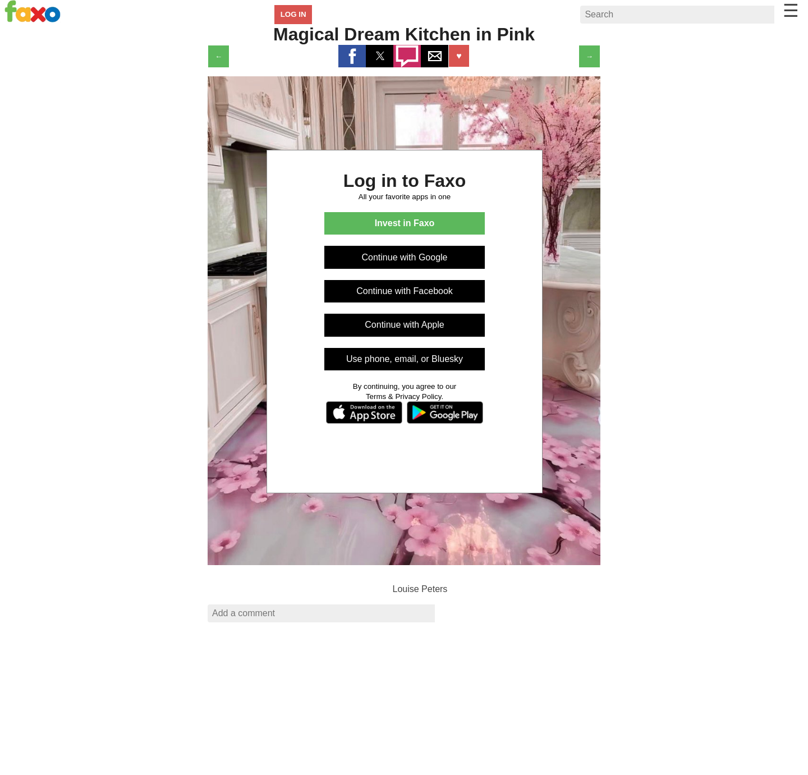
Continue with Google (405, 257)
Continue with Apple (404, 324)
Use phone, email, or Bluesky (404, 359)
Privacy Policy (418, 396)
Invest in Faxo (405, 223)
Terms (376, 396)
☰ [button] (791, 11)
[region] (404, 702)
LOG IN (293, 14)
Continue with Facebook (404, 291)
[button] (352, 56)
